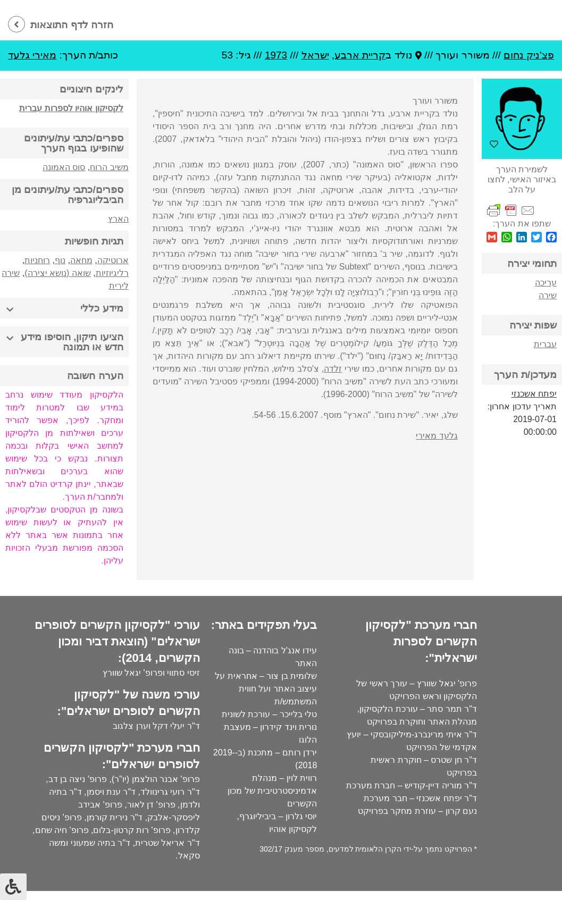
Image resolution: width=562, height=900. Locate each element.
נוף (60, 260)
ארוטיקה (113, 260)
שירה (548, 295)
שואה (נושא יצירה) (57, 272)
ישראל (315, 55)
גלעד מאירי (436, 435)
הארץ (118, 218)
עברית (545, 344)
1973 (276, 55)
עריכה (546, 282)
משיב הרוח (109, 167)
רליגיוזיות (112, 272)
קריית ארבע (359, 55)
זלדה (333, 368)
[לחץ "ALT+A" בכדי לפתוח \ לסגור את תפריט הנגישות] (13, 886)
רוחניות (37, 260)
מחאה (81, 260)
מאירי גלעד (32, 55)
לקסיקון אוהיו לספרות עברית (71, 108)
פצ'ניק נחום (529, 55)
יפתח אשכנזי (534, 393)
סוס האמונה (64, 167)
